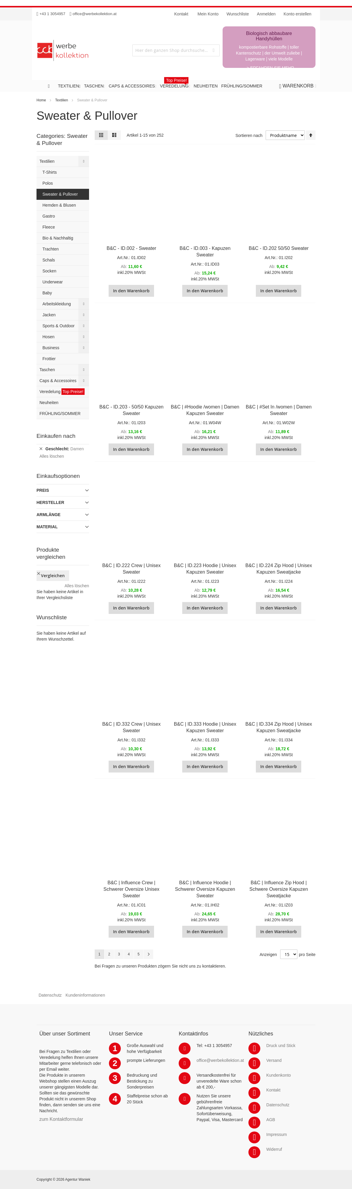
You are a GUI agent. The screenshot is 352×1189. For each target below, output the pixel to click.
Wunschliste (237, 14)
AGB (270, 1119)
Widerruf (274, 1149)
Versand (273, 1060)
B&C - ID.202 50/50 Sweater (279, 248)
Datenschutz (50, 995)
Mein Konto (208, 14)
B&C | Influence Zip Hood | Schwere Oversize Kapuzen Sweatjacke (278, 889)
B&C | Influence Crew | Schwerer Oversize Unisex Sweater (132, 889)
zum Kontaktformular (61, 1119)
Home (41, 100)
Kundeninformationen (85, 995)
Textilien (61, 100)
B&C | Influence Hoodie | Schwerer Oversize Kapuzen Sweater (205, 889)
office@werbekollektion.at (95, 14)
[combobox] (175, 50)
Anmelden (266, 14)
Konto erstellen (297, 14)
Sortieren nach (248, 135)
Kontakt (273, 1090)
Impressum (276, 1134)
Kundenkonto (278, 1075)
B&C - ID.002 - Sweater (131, 248)
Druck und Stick (280, 1045)
